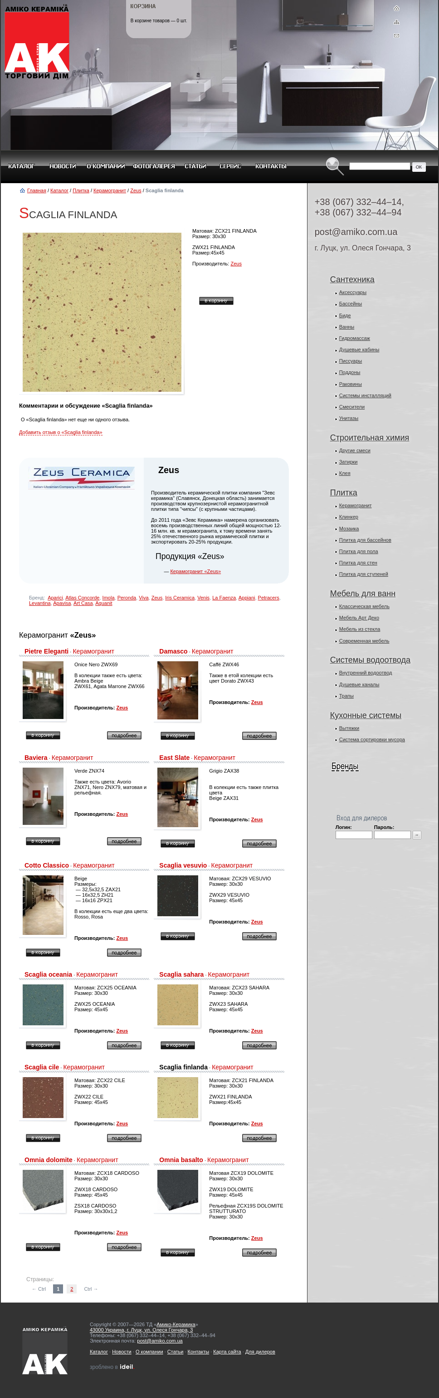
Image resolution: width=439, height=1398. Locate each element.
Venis (203, 597)
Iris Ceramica (180, 597)
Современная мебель (364, 641)
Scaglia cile (41, 1067)
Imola (108, 597)
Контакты (199, 1351)
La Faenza (224, 597)
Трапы (346, 696)
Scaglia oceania (48, 974)
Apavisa (62, 603)
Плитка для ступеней (363, 574)
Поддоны (350, 372)
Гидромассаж (354, 338)
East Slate (174, 757)
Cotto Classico (46, 865)
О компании (149, 1351)
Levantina (40, 603)
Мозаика (349, 528)
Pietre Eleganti (46, 651)
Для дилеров (260, 1351)
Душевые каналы (359, 684)
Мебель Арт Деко (359, 617)
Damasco (173, 651)
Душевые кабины (359, 349)
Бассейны (350, 303)
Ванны (347, 327)
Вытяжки (349, 728)
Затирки (348, 461)
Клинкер (348, 516)
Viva (143, 597)
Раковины (350, 384)
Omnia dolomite (48, 1159)
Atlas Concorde (82, 597)
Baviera (36, 757)
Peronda (127, 597)
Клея (345, 473)
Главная (36, 190)
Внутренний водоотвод (365, 672)
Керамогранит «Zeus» (195, 571)
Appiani (247, 597)
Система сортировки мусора (372, 739)
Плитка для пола (358, 551)
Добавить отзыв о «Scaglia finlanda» (60, 432)
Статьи (175, 1351)
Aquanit (103, 603)
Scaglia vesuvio (183, 865)
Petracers (268, 597)
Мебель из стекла (359, 629)
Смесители (352, 406)
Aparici (55, 597)
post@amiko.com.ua (356, 232)
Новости (122, 1351)
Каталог (59, 190)
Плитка (81, 190)
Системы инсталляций (365, 395)
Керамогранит (109, 190)
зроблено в (112, 1367)
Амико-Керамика (175, 1324)
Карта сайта (227, 1351)
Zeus (135, 190)
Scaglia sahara (181, 974)
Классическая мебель (364, 606)
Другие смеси (355, 450)
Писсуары (350, 361)
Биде (345, 315)
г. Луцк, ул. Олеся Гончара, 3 (363, 248)
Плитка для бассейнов (365, 540)
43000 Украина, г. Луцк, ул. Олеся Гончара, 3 (141, 1330)
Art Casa (83, 603)
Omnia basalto (181, 1159)
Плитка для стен (358, 562)
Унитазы (349, 418)
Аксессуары (352, 292)
